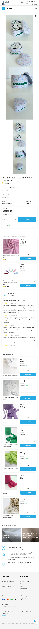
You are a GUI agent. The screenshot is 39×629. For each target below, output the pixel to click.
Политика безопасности (8, 586)
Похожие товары (7, 354)
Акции (21, 586)
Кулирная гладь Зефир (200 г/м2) (11, 256)
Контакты (22, 591)
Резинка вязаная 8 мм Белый (10, 375)
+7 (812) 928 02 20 (31, 1)
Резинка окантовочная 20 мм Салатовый (10, 469)
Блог (3, 583)
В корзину (27, 219)
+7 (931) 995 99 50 (31, 3)
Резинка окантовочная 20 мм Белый (10, 398)
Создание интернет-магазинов (10, 623)
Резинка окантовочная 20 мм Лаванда (10, 421)
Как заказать (23, 579)
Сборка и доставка (25, 581)
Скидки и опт (23, 588)
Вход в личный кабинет (8, 581)
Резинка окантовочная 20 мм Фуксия (10, 492)
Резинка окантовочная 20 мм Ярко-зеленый (10, 445)
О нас (21, 583)
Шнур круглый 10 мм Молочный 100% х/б (8, 516)
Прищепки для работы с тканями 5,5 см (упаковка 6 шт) (10, 282)
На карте (4, 615)
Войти (35, 8)
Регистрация (5, 579)
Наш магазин (34, 4)
